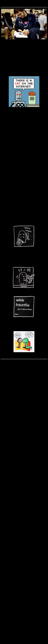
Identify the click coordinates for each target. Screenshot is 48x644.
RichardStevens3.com (24, 1)
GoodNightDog (7, 59)
